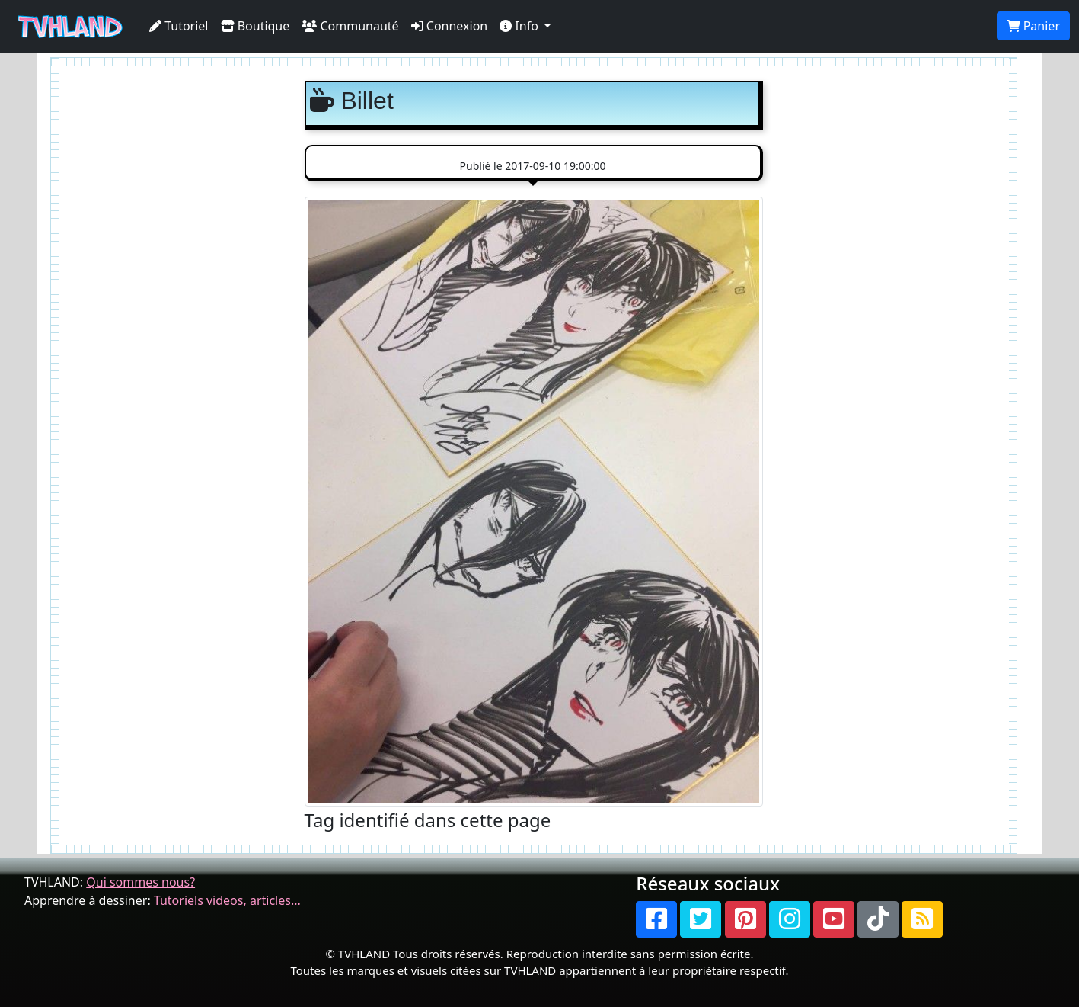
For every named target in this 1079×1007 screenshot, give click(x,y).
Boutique (255, 26)
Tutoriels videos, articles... (227, 900)
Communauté (350, 26)
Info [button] (520, 26)
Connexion (449, 26)
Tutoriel (179, 26)
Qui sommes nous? (140, 882)
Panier (1033, 26)
